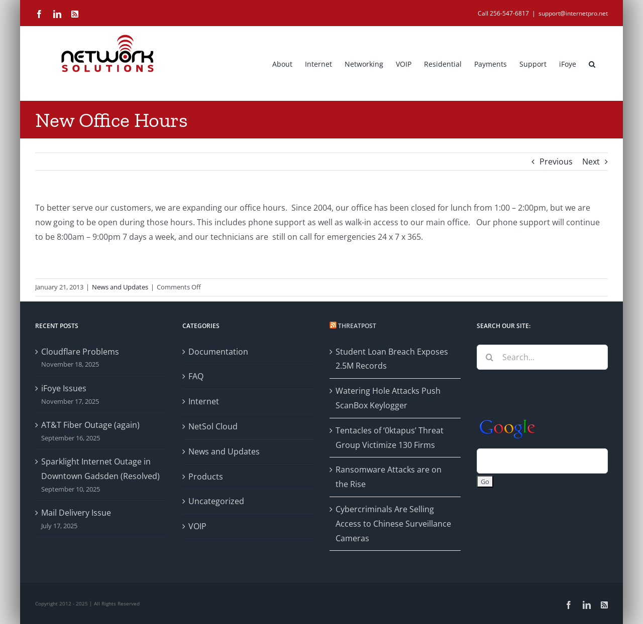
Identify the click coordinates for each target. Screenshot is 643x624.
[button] (592, 63)
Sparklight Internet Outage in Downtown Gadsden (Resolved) (100, 469)
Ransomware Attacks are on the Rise (389, 477)
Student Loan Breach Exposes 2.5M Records (392, 359)
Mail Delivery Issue (76, 512)
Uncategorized (216, 501)
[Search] (489, 357)
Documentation (218, 351)
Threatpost (357, 326)
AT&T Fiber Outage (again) (90, 424)
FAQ (195, 376)
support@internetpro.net (573, 13)
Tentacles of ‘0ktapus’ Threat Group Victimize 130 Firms (390, 437)
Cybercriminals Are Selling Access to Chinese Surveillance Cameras (393, 524)
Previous (556, 161)
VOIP (197, 526)
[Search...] (542, 357)
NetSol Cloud (213, 426)
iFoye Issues (63, 388)
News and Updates (120, 286)
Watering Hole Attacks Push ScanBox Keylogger (388, 398)
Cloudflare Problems (80, 351)
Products (205, 476)
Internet (203, 401)
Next (591, 161)
